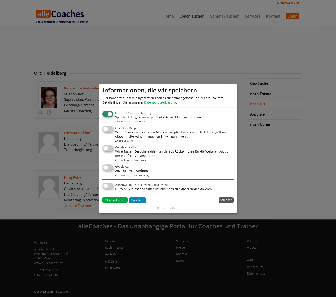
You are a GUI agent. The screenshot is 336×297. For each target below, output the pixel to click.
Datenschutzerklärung (160, 102)
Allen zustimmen (115, 200)
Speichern (137, 200)
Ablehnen (226, 200)
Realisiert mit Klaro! (168, 207)
